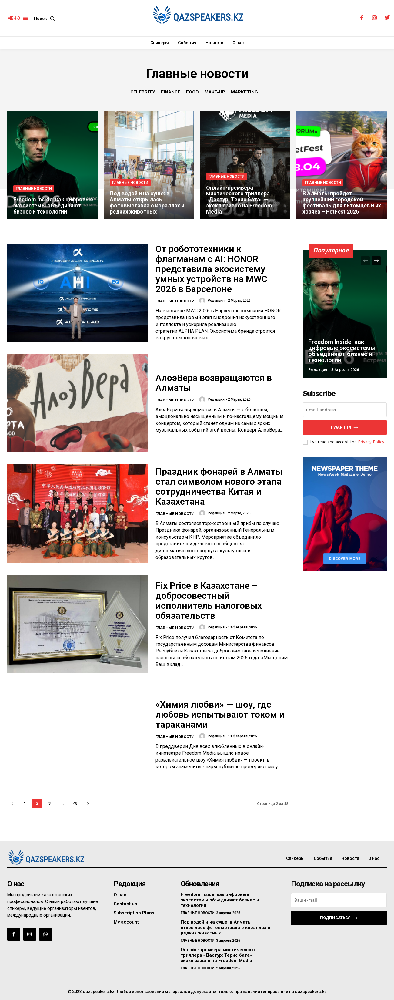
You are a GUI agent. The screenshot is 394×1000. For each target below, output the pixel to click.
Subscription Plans (134, 913)
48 (75, 803)
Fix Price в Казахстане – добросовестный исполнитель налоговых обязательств (208, 600)
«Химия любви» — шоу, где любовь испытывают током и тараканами (220, 714)
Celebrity (142, 92)
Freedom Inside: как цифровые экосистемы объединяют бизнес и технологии (342, 351)
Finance (170, 92)
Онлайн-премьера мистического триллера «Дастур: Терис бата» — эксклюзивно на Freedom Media (219, 955)
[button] (45, 18)
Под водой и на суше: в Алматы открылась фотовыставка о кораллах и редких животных (225, 927)
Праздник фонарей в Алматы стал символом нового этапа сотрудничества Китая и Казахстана (219, 486)
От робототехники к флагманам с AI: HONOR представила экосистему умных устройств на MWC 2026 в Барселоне (211, 269)
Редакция (216, 300)
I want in (345, 427)
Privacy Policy (371, 441)
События (323, 858)
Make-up (215, 92)
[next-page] (88, 803)
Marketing (244, 92)
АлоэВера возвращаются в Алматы (213, 382)
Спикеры (295, 858)
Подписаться (339, 918)
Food (192, 92)
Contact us (125, 904)
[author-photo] (203, 301)
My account (126, 922)
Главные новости (34, 189)
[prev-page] (12, 803)
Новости (350, 858)
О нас (373, 858)
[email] (345, 409)
